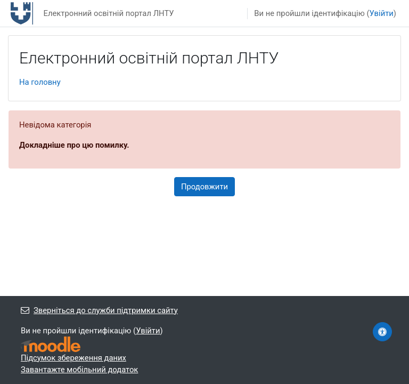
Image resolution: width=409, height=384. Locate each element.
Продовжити (204, 186)
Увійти (382, 13)
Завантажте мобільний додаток (79, 369)
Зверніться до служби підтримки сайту (99, 310)
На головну (40, 82)
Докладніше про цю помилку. (74, 145)
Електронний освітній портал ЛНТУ (108, 13)
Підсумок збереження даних (73, 358)
